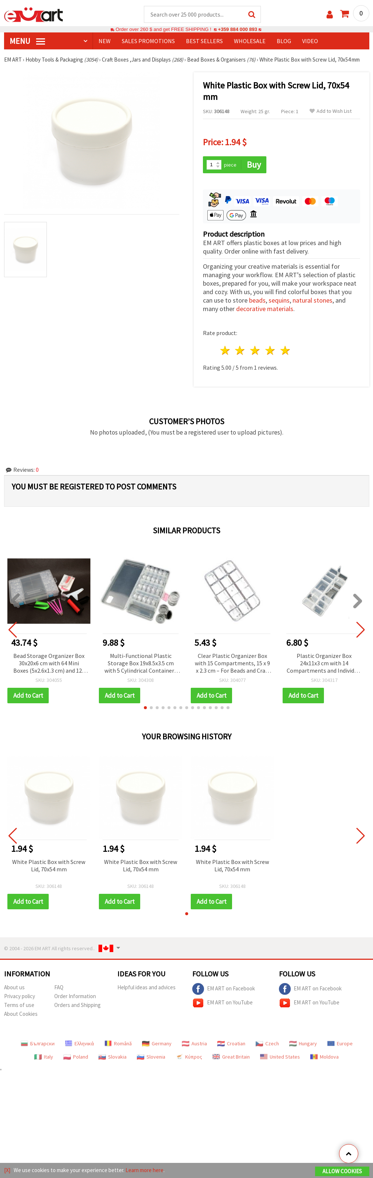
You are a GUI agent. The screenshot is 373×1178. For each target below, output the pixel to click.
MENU (27, 41)
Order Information (75, 996)
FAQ (58, 987)
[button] (145, 707)
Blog (284, 41)
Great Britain (231, 1056)
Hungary (303, 1043)
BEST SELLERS (204, 41)
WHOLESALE (250, 41)
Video (310, 41)
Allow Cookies (342, 1171)
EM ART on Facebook (223, 989)
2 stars (240, 350)
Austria (194, 1043)
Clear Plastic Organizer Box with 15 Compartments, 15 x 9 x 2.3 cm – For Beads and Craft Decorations (232, 663)
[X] (7, 1170)
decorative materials (264, 308)
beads (257, 300)
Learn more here (144, 1170)
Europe (340, 1043)
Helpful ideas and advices (146, 987)
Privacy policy (19, 996)
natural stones (312, 300)
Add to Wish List (331, 111)
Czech (267, 1043)
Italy (43, 1056)
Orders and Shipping (77, 1004)
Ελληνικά (79, 1043)
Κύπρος (189, 1056)
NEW (105, 41)
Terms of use (19, 1004)
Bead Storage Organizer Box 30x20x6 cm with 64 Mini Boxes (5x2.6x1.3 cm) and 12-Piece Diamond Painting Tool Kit (49, 663)
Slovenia (151, 1056)
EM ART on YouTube (222, 1003)
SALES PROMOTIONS (148, 41)
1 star (225, 350)
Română (118, 1043)
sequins (279, 300)
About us (14, 987)
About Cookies (21, 1013)
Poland (75, 1056)
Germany (157, 1043)
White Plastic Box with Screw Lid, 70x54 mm (48, 865)
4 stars (270, 350)
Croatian (231, 1043)
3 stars (255, 350)
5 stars (285, 350)
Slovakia (113, 1056)
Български (38, 1043)
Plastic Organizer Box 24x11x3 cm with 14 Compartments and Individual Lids (324, 663)
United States (280, 1056)
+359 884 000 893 (237, 29)
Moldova (324, 1056)
